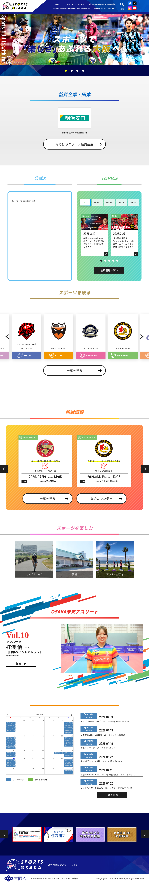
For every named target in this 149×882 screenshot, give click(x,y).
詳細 (18, 663)
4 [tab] (83, 71)
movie (133, 202)
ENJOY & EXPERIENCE (75, 4)
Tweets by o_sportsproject (23, 201)
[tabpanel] (74, 39)
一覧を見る (74, 370)
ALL (85, 202)
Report (97, 202)
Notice (109, 202)
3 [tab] (77, 71)
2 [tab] (72, 71)
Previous (5, 336)
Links (74, 864)
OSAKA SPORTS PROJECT (105, 8)
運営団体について (57, 864)
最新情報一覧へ (109, 270)
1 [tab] (66, 71)
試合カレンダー (101, 498)
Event (121, 202)
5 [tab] (117, 261)
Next (144, 336)
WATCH (58, 4)
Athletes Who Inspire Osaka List (102, 4)
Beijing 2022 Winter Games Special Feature (71, 8)
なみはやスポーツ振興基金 (74, 144)
